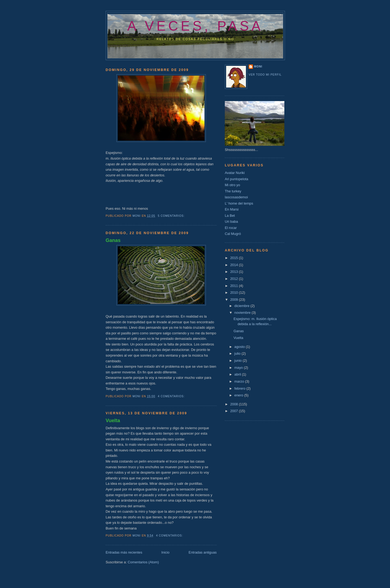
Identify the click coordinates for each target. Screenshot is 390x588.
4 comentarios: (172, 396)
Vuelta (113, 420)
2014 (234, 265)
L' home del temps (239, 203)
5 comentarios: (172, 215)
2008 (234, 404)
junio (238, 360)
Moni (258, 66)
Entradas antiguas (202, 552)
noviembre (243, 313)
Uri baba (231, 221)
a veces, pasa (195, 26)
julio (237, 353)
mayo (239, 368)
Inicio (165, 552)
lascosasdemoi (236, 197)
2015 (234, 258)
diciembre (242, 306)
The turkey (233, 191)
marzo (239, 381)
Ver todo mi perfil (265, 74)
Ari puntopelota (236, 179)
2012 (234, 279)
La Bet (230, 216)
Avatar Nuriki (235, 173)
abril (238, 374)
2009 (234, 300)
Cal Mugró (233, 234)
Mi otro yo (232, 185)
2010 (234, 292)
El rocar (231, 228)
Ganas (113, 240)
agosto (240, 347)
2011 (234, 286)
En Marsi (232, 209)
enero (239, 395)
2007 (234, 411)
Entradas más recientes (124, 552)
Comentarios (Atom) (143, 562)
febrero (240, 388)
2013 (234, 272)
